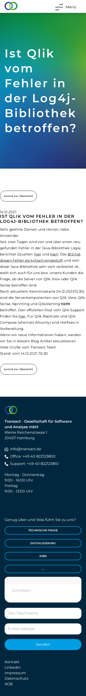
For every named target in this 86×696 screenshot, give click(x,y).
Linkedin (13, 667)
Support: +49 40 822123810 (32, 463)
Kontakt (12, 662)
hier (37, 254)
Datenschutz (16, 678)
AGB (9, 684)
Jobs (43, 556)
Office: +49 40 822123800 (30, 456)
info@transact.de (23, 449)
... (43, 569)
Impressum (15, 673)
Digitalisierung (43, 543)
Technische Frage (43, 530)
